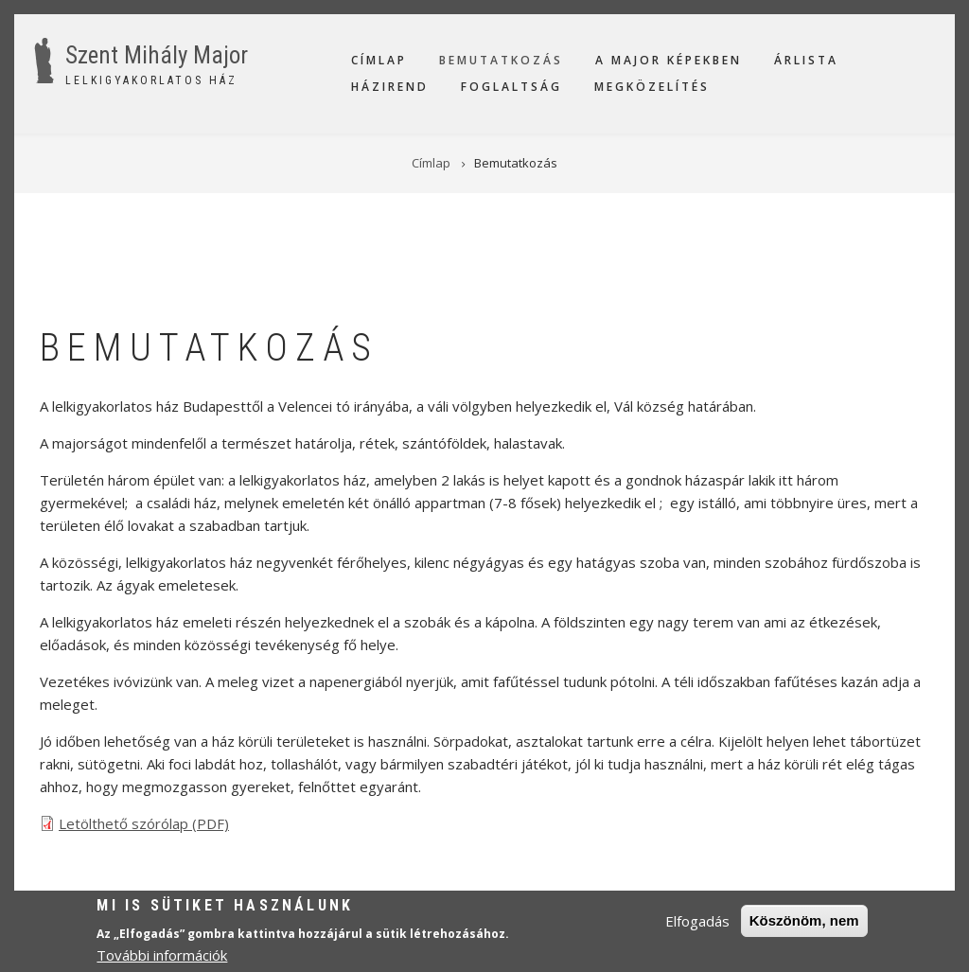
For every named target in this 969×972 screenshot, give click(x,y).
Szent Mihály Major (156, 55)
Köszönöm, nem (804, 923)
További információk (162, 957)
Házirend (390, 87)
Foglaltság (511, 87)
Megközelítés (652, 87)
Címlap (379, 60)
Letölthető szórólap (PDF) (144, 823)
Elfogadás (697, 923)
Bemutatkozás (501, 60)
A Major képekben (668, 60)
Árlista (806, 60)
